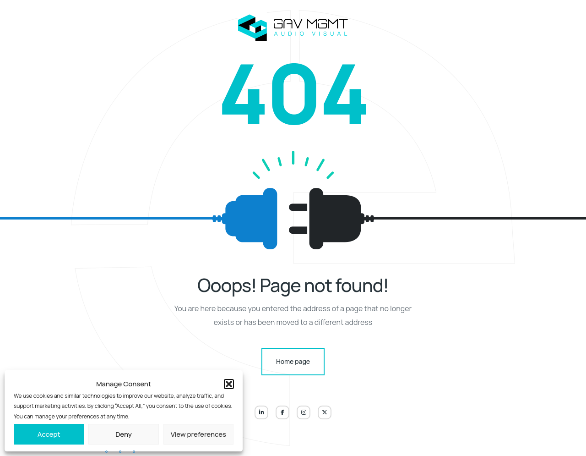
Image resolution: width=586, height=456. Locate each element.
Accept (49, 434)
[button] (228, 384)
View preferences (198, 434)
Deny (123, 434)
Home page (293, 361)
